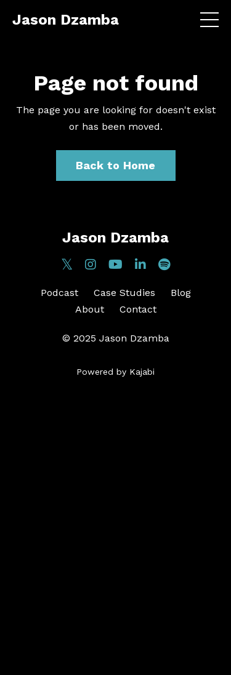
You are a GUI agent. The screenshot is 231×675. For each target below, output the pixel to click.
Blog (181, 292)
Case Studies (124, 292)
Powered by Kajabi (115, 372)
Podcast (59, 292)
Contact (138, 309)
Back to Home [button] (116, 165)
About (89, 309)
